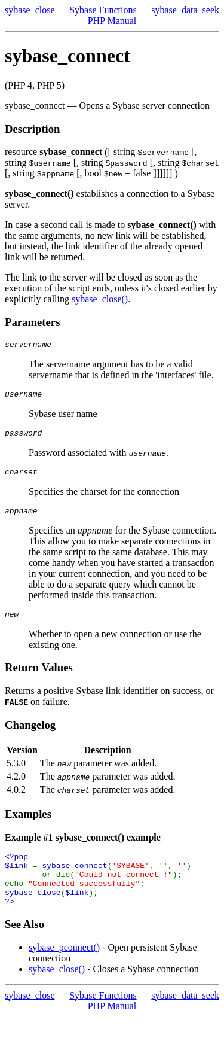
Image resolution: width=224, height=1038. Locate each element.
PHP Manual (112, 21)
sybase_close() (100, 299)
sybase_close (30, 10)
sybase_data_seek (185, 10)
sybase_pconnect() (64, 969)
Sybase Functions (102, 10)
